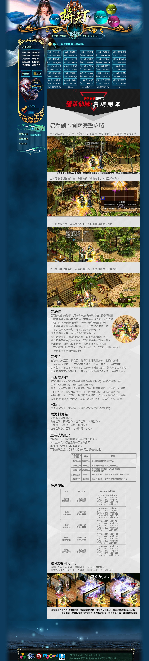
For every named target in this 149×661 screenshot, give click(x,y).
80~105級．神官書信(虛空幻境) (70, 63)
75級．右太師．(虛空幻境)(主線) (70, 59)
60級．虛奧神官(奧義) (103, 56)
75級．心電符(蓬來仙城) (119, 59)
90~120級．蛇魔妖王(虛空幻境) (86, 66)
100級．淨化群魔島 (119, 70)
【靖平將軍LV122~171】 (86, 70)
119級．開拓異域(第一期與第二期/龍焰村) (70, 52)
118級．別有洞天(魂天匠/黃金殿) (103, 84)
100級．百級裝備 (103, 52)
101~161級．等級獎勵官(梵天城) (54, 70)
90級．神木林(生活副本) (54, 63)
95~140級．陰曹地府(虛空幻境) (119, 73)
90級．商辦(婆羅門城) (119, 80)
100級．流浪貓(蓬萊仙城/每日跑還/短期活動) (87, 52)
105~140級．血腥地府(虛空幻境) (119, 77)
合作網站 (97, 655)
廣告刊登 (72, 655)
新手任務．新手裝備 (119, 84)
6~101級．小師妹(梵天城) (70, 80)
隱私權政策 (88, 655)
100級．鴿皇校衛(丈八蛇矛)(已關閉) (54, 80)
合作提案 (80, 655)
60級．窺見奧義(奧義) (87, 63)
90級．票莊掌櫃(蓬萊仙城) (119, 52)
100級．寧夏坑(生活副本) (103, 70)
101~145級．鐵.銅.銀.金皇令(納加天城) (119, 66)
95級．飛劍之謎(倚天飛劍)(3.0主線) (87, 73)
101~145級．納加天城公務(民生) (54, 66)
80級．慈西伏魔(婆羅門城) (103, 80)
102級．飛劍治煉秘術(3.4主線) (119, 63)
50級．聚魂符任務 (54, 73)
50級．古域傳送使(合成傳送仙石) (54, 77)
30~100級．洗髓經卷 (86, 59)
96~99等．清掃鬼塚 (70, 66)
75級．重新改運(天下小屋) (70, 77)
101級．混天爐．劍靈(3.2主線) (70, 56)
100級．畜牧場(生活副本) (70, 84)
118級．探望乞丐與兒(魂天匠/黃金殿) (54, 84)
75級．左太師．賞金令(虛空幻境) (86, 84)
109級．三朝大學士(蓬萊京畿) (54, 52)
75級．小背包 (103, 73)
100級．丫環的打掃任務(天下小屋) (103, 77)
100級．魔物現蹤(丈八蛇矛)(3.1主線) (70, 73)
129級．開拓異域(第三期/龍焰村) (103, 59)
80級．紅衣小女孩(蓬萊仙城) (119, 56)
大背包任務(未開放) (87, 56)
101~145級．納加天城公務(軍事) (87, 80)
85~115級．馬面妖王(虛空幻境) (86, 77)
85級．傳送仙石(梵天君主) (103, 66)
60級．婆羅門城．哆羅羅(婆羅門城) (54, 59)
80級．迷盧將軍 (54, 56)
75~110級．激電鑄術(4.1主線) (70, 70)
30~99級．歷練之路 (103, 63)
